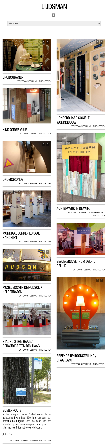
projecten (45, 81)
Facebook (53, 15)
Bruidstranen (13, 77)
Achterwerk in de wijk (73, 208)
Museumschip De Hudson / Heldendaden (22, 289)
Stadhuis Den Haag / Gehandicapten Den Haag (21, 343)
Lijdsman (54, 7)
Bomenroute (12, 410)
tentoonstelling (27, 81)
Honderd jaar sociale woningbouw (73, 120)
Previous (43, 42)
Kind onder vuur (15, 130)
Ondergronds (13, 179)
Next (47, 42)
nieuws (34, 440)
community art (96, 212)
